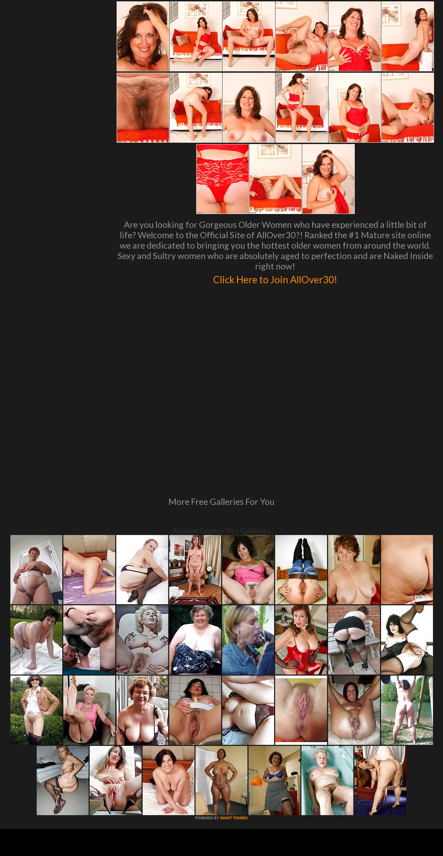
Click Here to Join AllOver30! (275, 278)
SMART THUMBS (234, 723)
